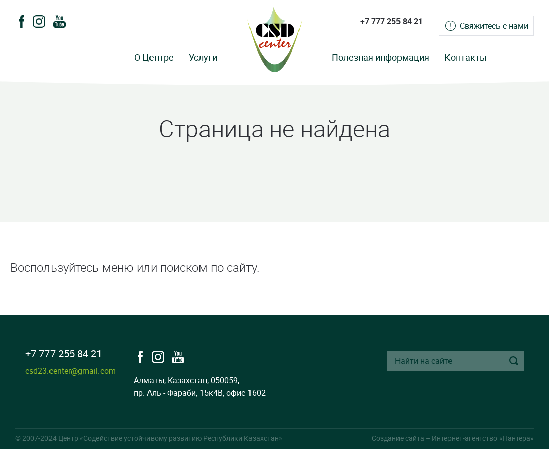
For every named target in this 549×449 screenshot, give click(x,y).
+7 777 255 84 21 (391, 21)
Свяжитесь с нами (494, 25)
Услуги (203, 57)
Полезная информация (380, 57)
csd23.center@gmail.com (70, 370)
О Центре (154, 57)
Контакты (465, 57)
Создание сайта (398, 438)
